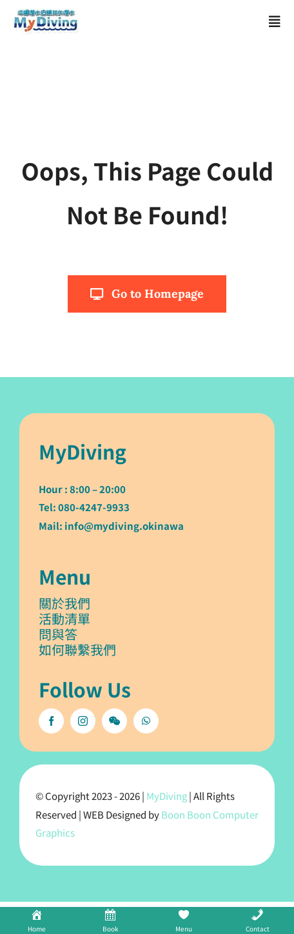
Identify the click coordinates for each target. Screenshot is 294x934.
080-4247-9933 (94, 507)
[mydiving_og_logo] (45, 14)
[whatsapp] (146, 721)
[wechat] (114, 721)
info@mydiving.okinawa (124, 525)
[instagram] (82, 721)
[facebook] (51, 721)
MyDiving (166, 796)
